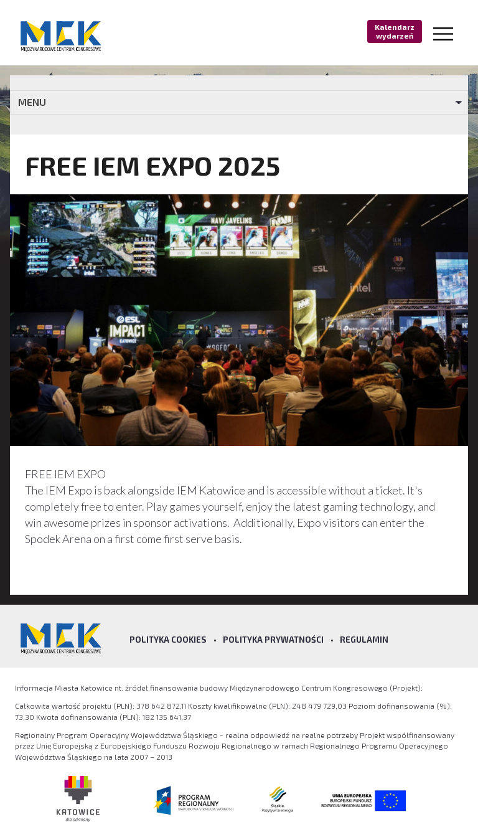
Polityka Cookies (168, 640)
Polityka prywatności (273, 640)
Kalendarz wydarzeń (395, 31)
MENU (32, 102)
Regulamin (364, 640)
